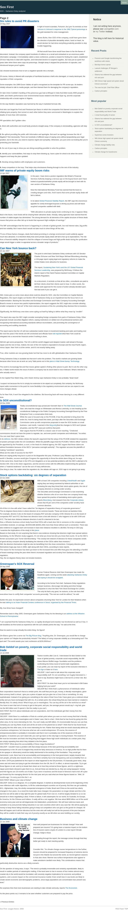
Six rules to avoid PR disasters (19, 21)
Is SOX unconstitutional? (16, 400)
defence (7, 439)
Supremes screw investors (104, 135)
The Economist (71, 888)
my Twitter (100, 31)
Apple (83, 481)
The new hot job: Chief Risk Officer (107, 87)
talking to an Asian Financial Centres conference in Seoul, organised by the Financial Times (41, 602)
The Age (40, 670)
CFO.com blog (33, 461)
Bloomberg (47, 500)
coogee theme (13, 909)
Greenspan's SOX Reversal (17, 563)
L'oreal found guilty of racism (105, 115)
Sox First (7, 7)
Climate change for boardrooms (106, 152)
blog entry (53, 425)
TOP (126, 909)
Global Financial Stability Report (51, 201)
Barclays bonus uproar (103, 65)
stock (66, 486)
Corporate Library (77, 500)
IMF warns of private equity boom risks (24, 170)
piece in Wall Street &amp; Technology (64, 361)
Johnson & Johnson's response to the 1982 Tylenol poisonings (61, 29)
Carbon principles (101, 91)
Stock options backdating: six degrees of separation (33, 475)
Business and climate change (18, 819)
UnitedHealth (72, 481)
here (56, 670)
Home (124, 3)
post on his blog (33, 456)
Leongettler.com (111, 29)
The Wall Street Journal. (73, 406)
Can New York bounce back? (18, 248)
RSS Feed (120, 909)
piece (37, 530)
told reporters (58, 334)
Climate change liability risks (105, 145)
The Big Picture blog (33, 636)
